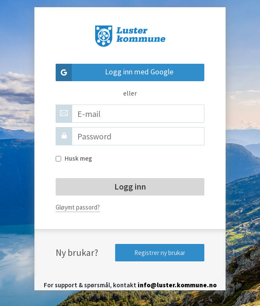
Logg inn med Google (114, 72)
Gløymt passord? (78, 207)
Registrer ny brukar (159, 253)
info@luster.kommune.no (177, 285)
